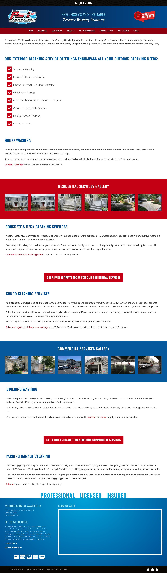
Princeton (44, 534)
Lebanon (35, 526)
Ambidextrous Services (59, 569)
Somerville (41, 531)
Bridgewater (34, 531)
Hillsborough (25, 534)
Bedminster (16, 531)
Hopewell (16, 536)
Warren (21, 539)
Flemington (17, 529)
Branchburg (25, 531)
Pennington (23, 536)
